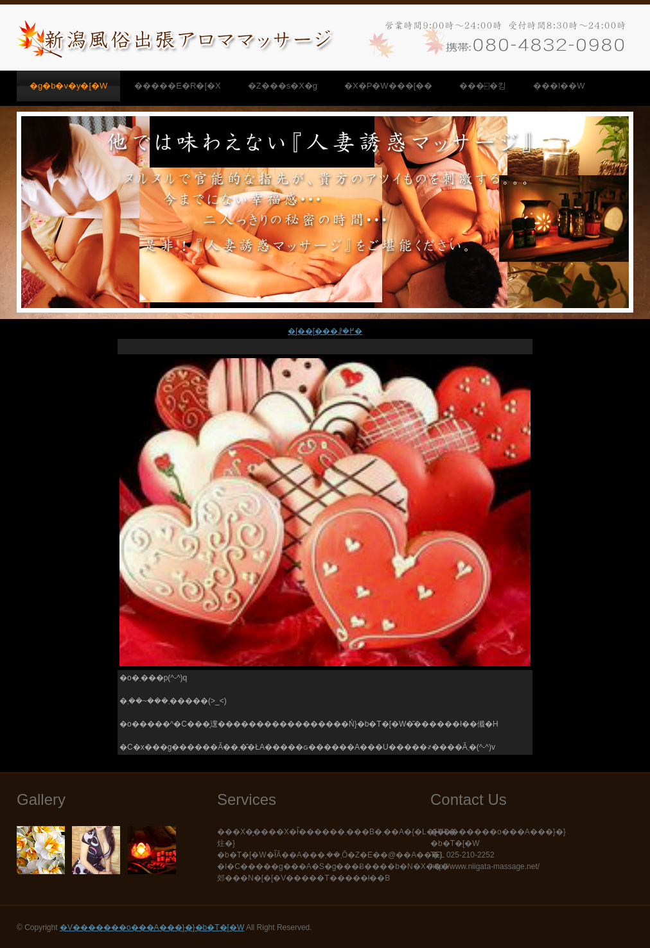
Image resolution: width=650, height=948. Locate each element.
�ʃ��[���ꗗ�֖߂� (325, 331)
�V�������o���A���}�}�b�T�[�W (152, 927)
